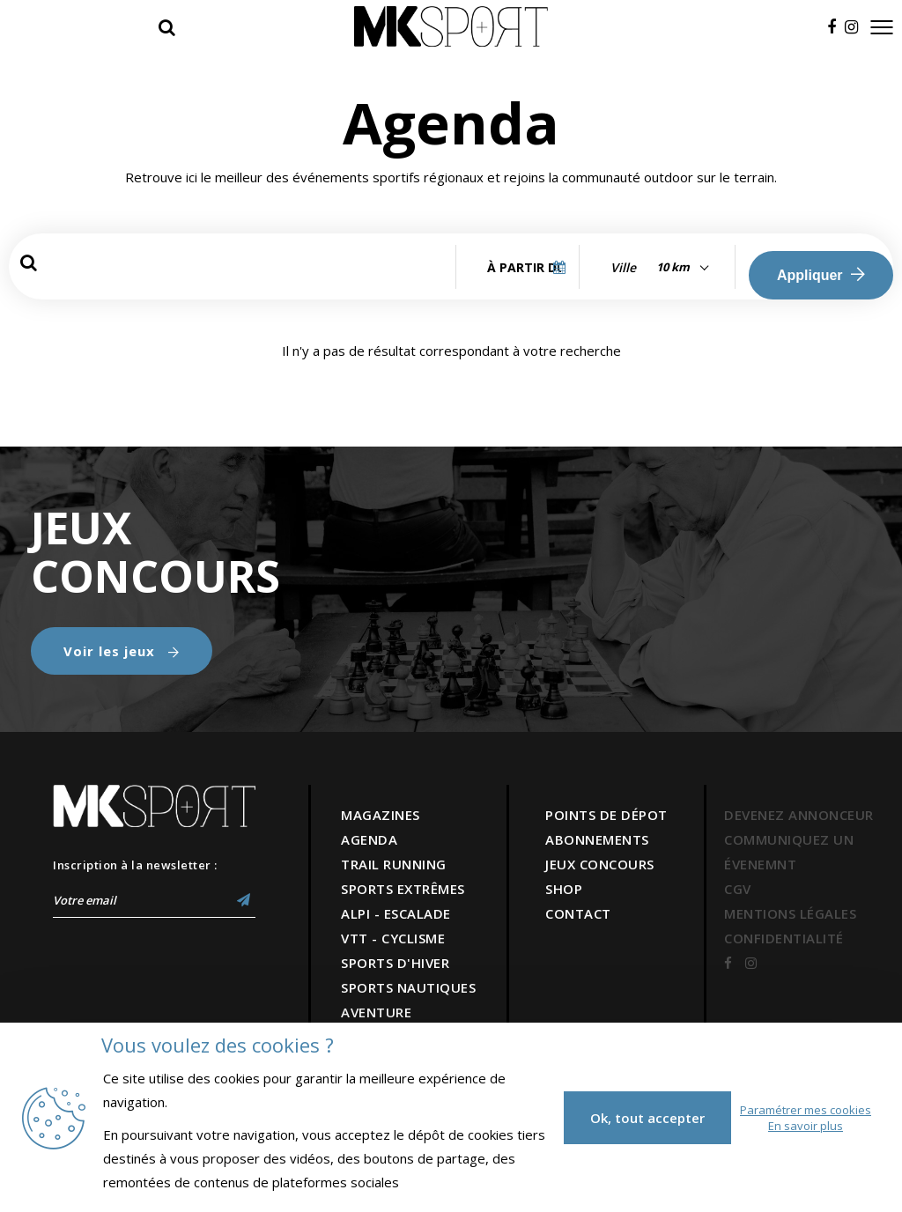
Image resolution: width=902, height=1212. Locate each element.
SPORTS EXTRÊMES (403, 889)
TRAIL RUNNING (394, 864)
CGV (737, 889)
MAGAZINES (380, 815)
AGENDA (369, 839)
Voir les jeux (121, 651)
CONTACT (578, 913)
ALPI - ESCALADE (396, 913)
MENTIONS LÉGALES (790, 913)
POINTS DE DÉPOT (606, 815)
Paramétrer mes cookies (805, 1110)
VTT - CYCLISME (393, 938)
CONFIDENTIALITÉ (784, 938)
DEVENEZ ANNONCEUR (799, 815)
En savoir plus (805, 1126)
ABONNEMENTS (597, 839)
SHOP (563, 889)
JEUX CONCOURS (599, 864)
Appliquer (821, 275)
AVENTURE (376, 1012)
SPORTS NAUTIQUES (408, 987)
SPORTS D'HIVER (395, 963)
